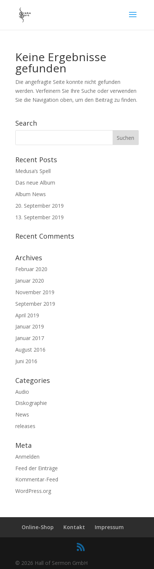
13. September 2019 (39, 217)
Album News (30, 194)
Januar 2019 (29, 326)
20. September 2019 (39, 205)
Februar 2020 (31, 269)
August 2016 (30, 349)
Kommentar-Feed (36, 479)
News (22, 414)
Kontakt (74, 527)
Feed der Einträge (36, 468)
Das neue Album (35, 182)
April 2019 (27, 315)
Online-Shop (38, 527)
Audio (22, 391)
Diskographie (31, 402)
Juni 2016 (26, 361)
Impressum (109, 527)
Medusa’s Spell (33, 171)
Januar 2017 (29, 338)
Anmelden (27, 456)
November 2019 (34, 292)
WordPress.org (33, 490)
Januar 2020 (29, 280)
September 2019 (35, 303)
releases (25, 426)
